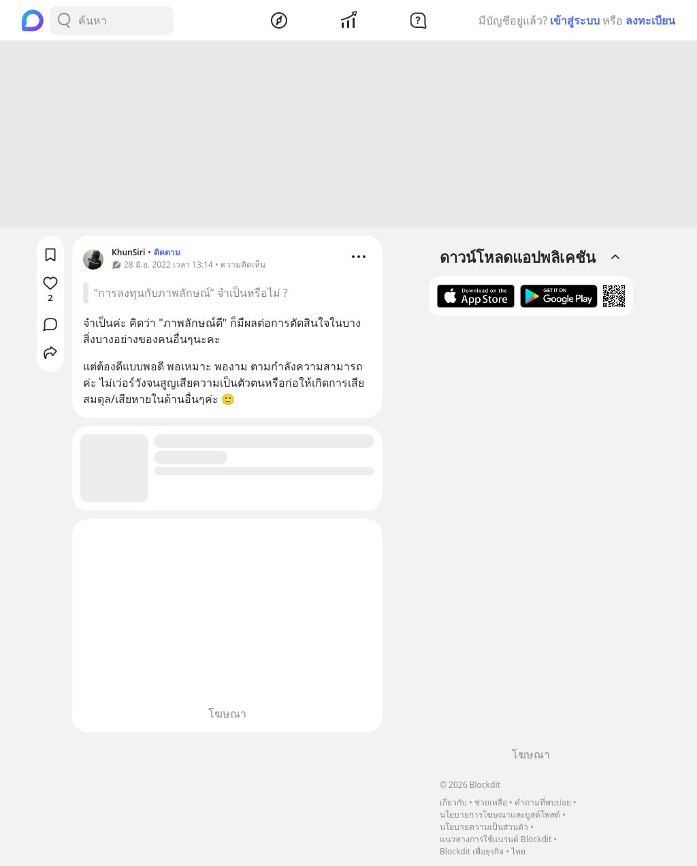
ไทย (518, 851)
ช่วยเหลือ (490, 802)
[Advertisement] (348, 136)
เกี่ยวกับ (453, 802)
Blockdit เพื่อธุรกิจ (472, 851)
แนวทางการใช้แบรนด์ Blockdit (495, 839)
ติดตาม (167, 254)
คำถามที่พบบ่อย (543, 802)
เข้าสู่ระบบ (575, 20)
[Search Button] (64, 20)
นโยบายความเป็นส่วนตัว (484, 827)
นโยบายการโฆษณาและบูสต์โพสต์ (500, 814)
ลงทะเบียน (650, 20)
